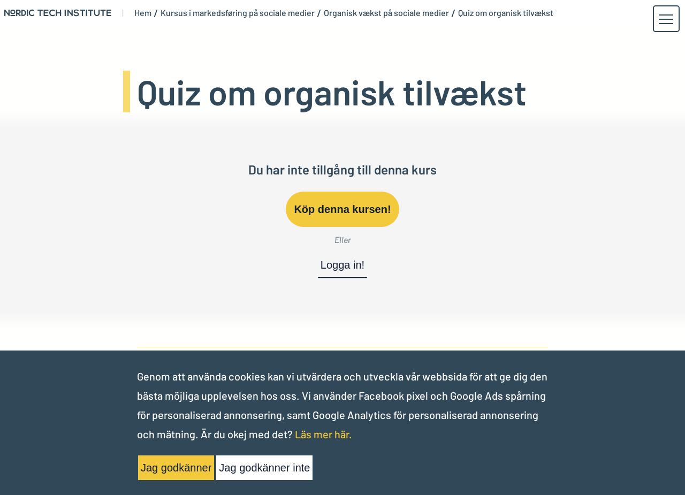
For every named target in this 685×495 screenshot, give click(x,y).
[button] (666, 19)
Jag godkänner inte (264, 468)
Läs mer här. (323, 434)
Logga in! (342, 265)
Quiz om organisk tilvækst (505, 13)
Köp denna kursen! (342, 209)
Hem (142, 13)
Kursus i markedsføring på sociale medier (238, 13)
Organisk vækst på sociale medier (386, 13)
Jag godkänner (176, 468)
